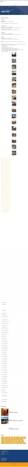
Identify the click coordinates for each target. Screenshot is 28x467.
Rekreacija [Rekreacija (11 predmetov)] (13, 442)
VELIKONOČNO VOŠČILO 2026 (13, 412)
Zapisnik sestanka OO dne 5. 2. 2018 (5, 191)
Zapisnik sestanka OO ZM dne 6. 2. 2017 (5, 195)
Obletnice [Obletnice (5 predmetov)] (24, 438)
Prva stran (13, 465)
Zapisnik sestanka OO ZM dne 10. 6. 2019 (5, 186)
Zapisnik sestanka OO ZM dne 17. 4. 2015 (5, 205)
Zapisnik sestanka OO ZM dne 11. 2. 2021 (5, 179)
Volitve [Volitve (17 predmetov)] (12, 443)
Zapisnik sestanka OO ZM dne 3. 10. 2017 (5, 192)
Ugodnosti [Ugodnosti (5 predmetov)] (23, 442)
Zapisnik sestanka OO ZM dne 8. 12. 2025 (5, 159)
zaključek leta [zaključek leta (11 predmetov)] (17, 443)
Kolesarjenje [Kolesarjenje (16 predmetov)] (6, 438)
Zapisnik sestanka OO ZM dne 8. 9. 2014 (5, 209)
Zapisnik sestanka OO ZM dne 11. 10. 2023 (5, 168)
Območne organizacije (9, 10)
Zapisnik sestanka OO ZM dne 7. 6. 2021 (5, 178)
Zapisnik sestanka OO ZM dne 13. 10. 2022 (5, 172)
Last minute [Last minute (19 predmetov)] (10, 438)
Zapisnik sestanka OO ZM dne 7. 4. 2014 (5, 210)
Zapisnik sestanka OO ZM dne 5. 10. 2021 (5, 177)
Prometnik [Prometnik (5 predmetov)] (3, 442)
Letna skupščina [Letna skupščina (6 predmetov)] (13, 438)
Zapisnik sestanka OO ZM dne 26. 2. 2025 (5, 163)
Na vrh (15, 465)
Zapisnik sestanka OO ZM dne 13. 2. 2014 (5, 211)
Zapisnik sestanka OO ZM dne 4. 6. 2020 (5, 182)
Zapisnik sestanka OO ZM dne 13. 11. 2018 (5, 188)
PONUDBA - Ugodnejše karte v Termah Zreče (16, 420)
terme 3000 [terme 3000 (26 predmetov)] (16, 442)
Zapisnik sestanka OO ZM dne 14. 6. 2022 (5, 173)
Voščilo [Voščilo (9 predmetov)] (14, 443)
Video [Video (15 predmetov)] (10, 443)
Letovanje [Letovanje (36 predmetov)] (17, 438)
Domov (4, 10)
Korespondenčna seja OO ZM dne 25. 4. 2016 (6, 200)
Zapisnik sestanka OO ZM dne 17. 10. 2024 (5, 164)
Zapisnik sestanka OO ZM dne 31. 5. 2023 (5, 169)
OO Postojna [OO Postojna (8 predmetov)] (15, 439)
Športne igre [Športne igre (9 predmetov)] (25, 443)
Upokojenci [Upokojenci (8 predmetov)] (7, 443)
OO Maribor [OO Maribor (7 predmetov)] (12, 439)
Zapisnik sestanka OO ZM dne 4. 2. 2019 (5, 187)
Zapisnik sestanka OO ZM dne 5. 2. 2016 (5, 201)
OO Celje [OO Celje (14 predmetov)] (2, 439)
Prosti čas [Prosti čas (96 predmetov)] (5, 442)
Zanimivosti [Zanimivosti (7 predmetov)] (21, 443)
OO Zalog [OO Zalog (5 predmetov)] (22, 439)
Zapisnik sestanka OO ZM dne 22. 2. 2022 (5, 174)
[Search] (26, 447)
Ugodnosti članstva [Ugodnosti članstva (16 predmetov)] (3, 443)
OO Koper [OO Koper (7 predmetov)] (5, 439)
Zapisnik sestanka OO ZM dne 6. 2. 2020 (5, 183)
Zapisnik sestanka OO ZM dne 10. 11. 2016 (5, 196)
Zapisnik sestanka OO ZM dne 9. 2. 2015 (5, 206)
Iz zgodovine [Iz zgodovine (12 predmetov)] (3, 438)
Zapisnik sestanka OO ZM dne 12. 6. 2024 (5, 165)
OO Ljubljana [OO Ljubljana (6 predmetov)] (8, 439)
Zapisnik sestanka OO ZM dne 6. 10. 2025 (5, 160)
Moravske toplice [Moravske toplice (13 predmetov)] (20, 438)
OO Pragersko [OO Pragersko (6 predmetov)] (18, 439)
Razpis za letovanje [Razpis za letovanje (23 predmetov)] (9, 442)
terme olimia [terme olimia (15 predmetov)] (19, 442)
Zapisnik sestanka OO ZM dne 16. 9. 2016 (5, 197)
